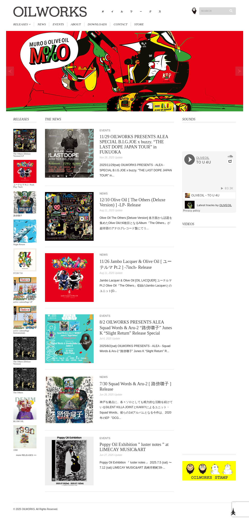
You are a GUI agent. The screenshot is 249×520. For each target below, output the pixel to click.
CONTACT (120, 24)
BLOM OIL (18, 421)
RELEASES (20, 24)
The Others (18, 392)
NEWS (41, 24)
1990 (15, 450)
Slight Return (19, 244)
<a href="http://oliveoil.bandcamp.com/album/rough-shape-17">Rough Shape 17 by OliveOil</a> (209, 145)
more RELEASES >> (26, 455)
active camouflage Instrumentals (21, 331)
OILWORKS (28, 509)
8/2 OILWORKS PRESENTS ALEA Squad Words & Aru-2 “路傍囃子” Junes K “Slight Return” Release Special (136, 328)
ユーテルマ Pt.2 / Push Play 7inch (23, 185)
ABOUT (76, 24)
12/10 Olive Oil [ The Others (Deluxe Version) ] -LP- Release (133, 202)
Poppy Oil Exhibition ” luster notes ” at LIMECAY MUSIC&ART (134, 447)
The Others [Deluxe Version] (22, 362)
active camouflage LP (22, 302)
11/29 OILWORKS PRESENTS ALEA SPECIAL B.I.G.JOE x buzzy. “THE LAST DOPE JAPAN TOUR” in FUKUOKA (134, 144)
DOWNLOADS (97, 24)
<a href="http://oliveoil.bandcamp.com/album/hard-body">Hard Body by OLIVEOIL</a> (209, 134)
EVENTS (58, 24)
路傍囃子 (17, 215)
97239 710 (18, 273)
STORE (139, 24)
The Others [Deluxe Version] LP (22, 155)
